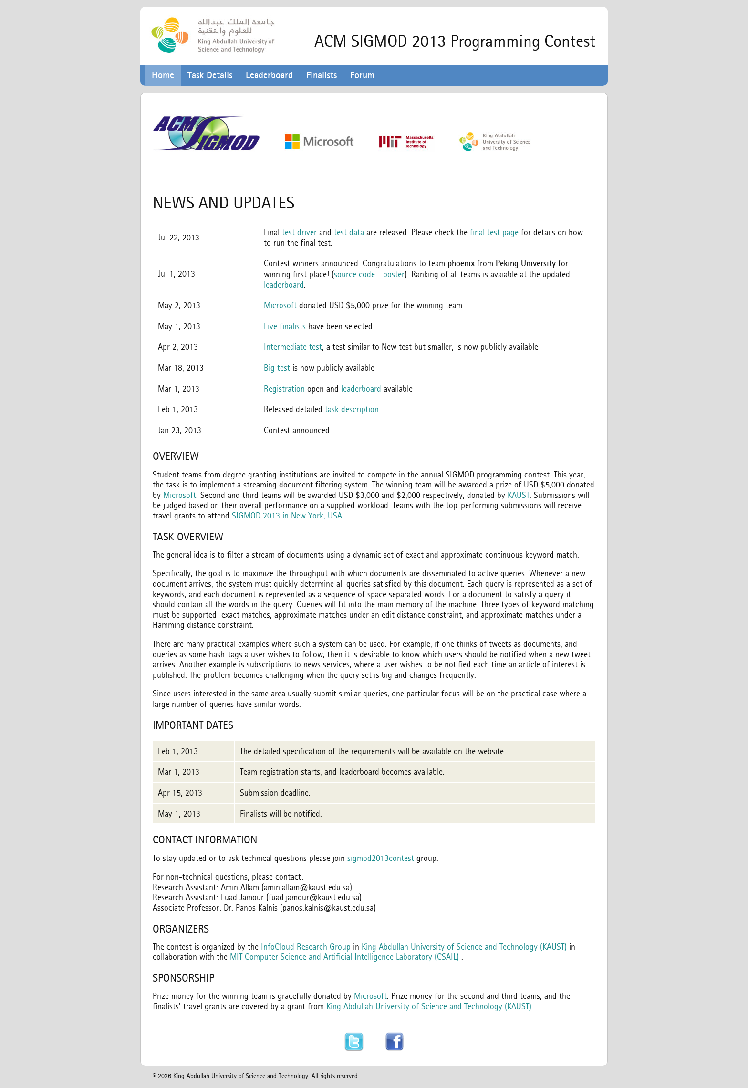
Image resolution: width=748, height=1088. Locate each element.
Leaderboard (269, 75)
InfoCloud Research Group (306, 947)
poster (394, 274)
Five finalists (285, 326)
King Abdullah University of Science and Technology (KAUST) (464, 947)
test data (349, 232)
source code (354, 274)
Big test (277, 368)
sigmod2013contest (380, 858)
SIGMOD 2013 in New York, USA (287, 515)
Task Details (209, 75)
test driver (299, 232)
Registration (284, 388)
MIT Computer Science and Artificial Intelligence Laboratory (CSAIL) (344, 957)
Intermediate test (293, 347)
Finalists (321, 75)
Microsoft (280, 305)
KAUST (519, 495)
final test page (494, 232)
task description (352, 409)
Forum (362, 75)
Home (163, 75)
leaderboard (284, 285)
